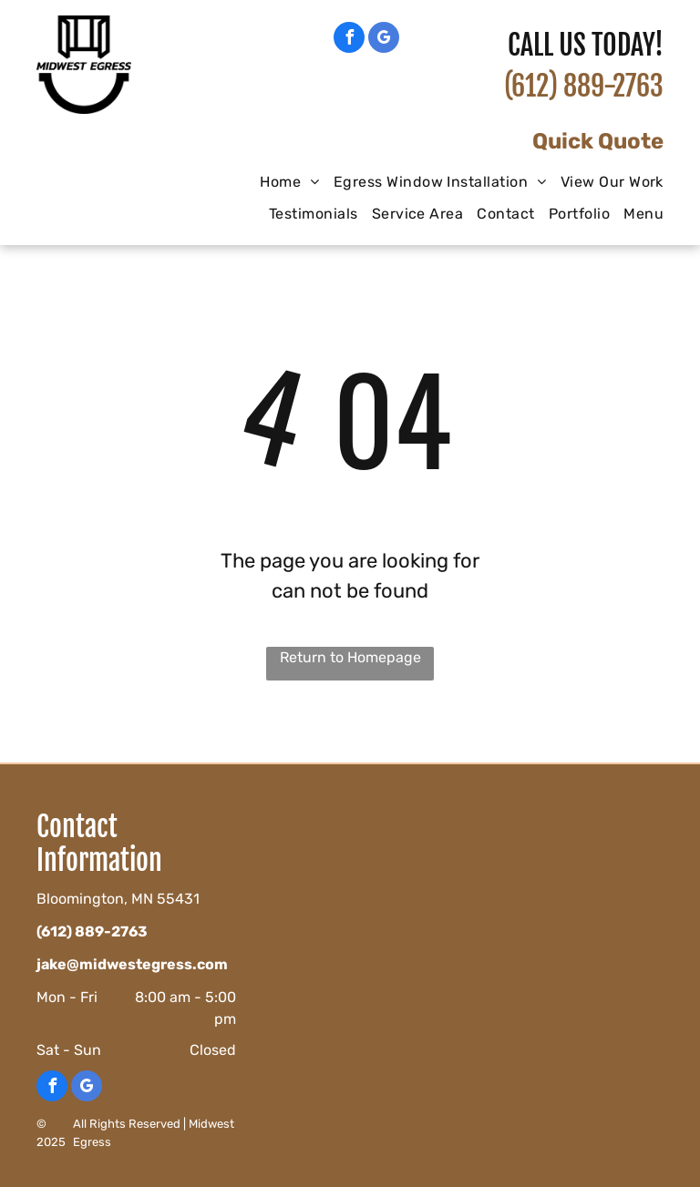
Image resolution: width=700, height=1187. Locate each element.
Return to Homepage (350, 657)
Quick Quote (598, 141)
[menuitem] (282, 182)
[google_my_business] (383, 39)
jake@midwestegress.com (132, 964)
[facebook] (349, 39)
